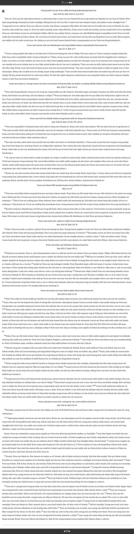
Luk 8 (66, 3)
